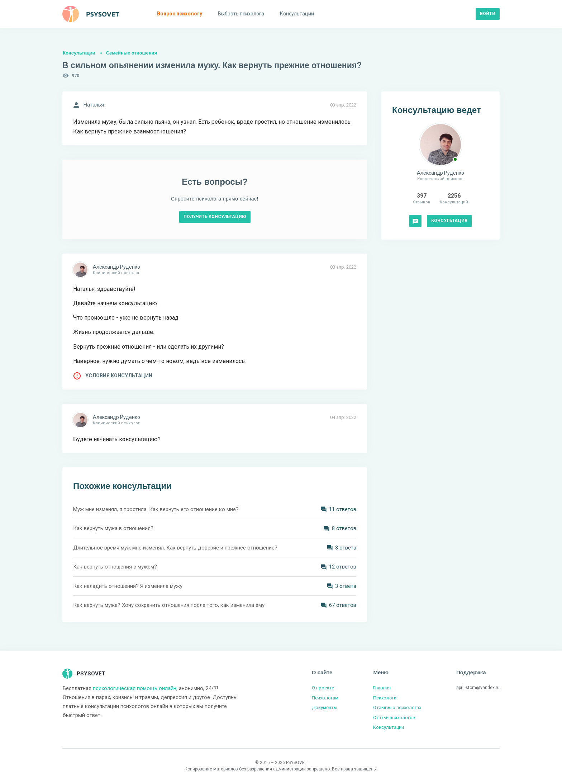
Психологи (384, 698)
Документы (324, 707)
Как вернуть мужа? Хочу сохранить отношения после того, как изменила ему (169, 605)
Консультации (79, 53)
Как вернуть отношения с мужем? (115, 566)
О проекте (323, 687)
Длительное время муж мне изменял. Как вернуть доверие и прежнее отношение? (175, 547)
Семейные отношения (131, 53)
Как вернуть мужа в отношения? (113, 528)
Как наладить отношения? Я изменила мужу (127, 586)
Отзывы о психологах (397, 707)
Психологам (325, 698)
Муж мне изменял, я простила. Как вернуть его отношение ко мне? (156, 509)
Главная (382, 687)
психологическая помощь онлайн (134, 688)
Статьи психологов (394, 717)
